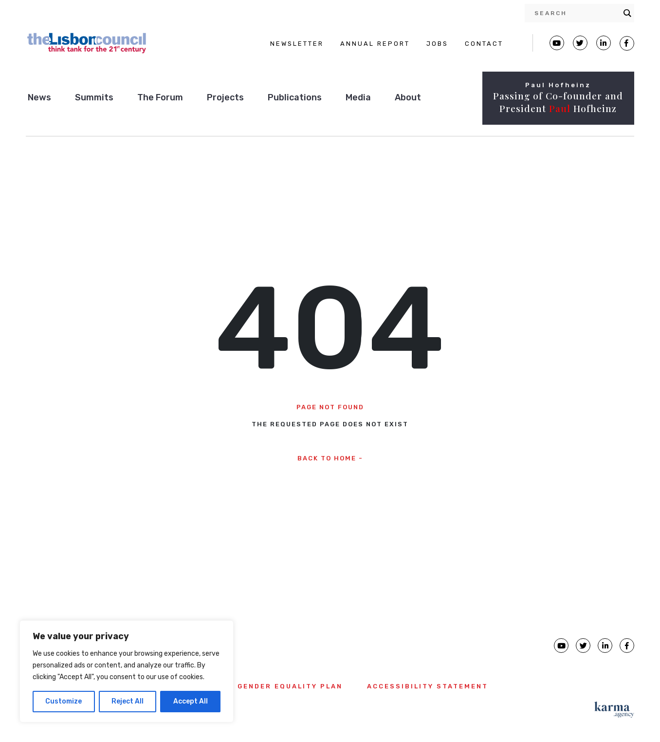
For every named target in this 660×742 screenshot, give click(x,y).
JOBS (437, 43)
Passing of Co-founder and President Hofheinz (558, 102)
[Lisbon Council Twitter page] (580, 43)
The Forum (160, 97)
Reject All (127, 701)
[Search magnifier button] (627, 13)
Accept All (190, 701)
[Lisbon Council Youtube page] (557, 43)
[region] (126, 671)
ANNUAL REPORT (375, 43)
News (39, 97)
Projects (225, 97)
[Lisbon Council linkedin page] (605, 645)
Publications (295, 97)
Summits (94, 97)
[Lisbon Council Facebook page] (627, 43)
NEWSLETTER (297, 43)
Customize (63, 701)
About (408, 97)
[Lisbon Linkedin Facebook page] (603, 43)
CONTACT (484, 43)
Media (358, 97)
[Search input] (576, 13)
